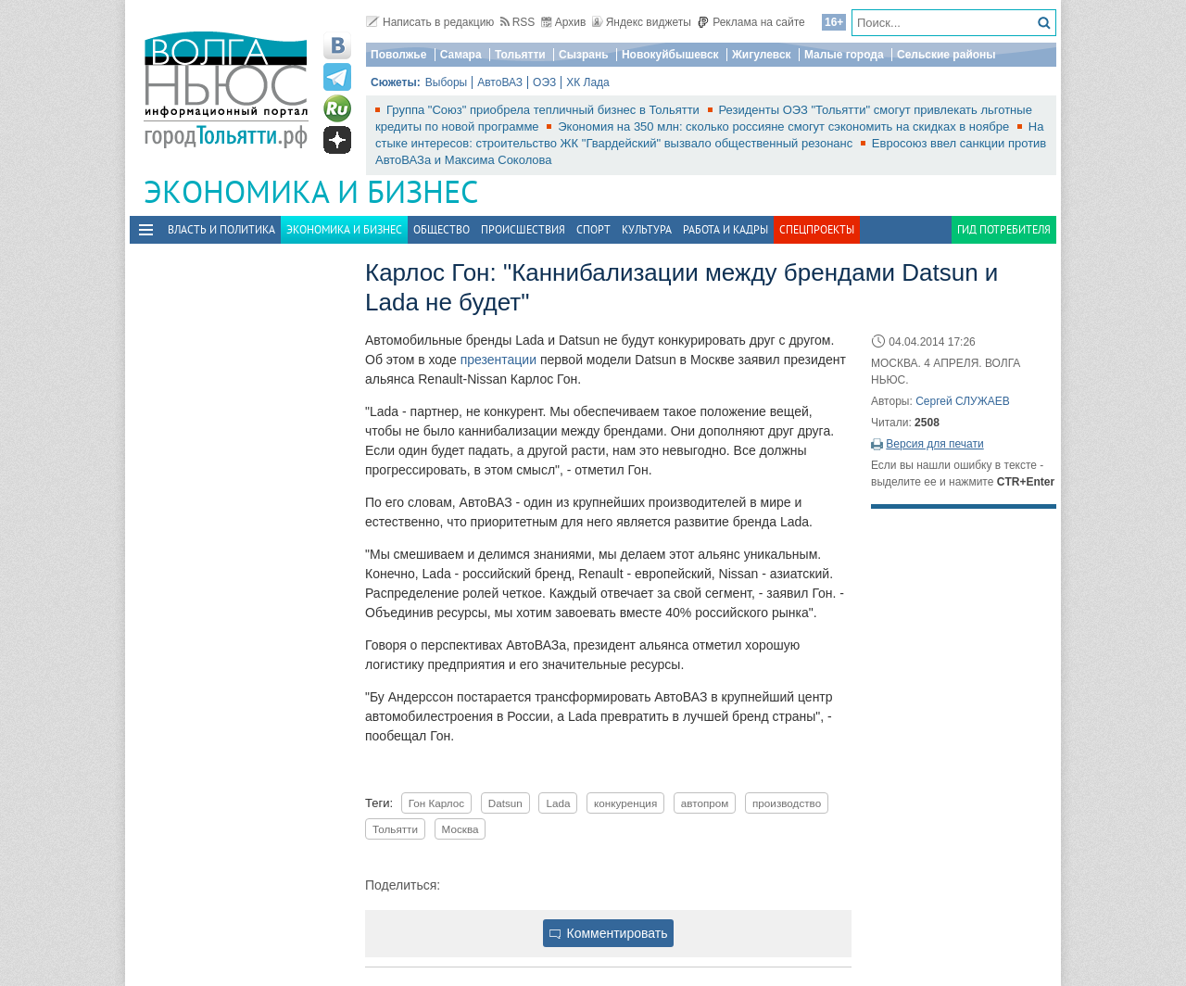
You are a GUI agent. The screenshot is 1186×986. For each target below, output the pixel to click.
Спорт (593, 229)
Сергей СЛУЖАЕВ (962, 401)
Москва (460, 829)
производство (786, 803)
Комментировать (608, 933)
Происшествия (523, 229)
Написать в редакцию (430, 22)
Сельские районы (946, 54)
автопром (705, 803)
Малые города (844, 54)
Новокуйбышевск (670, 54)
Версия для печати (934, 443)
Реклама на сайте (751, 22)
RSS (518, 22)
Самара (461, 54)
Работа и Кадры (725, 229)
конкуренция (625, 803)
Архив (564, 22)
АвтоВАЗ (500, 82)
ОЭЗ (544, 82)
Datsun (505, 803)
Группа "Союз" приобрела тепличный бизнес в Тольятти (544, 110)
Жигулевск (761, 54)
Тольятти (520, 54)
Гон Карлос (436, 803)
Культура (647, 229)
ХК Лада (588, 82)
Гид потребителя (1004, 229)
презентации (496, 359)
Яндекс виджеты (641, 22)
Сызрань (584, 54)
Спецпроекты (816, 229)
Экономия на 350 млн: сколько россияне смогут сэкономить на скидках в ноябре (785, 126)
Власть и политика (221, 229)
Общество (441, 229)
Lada (558, 803)
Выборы (446, 82)
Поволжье (398, 54)
